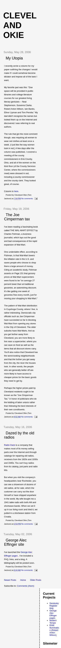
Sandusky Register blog (54, 605)
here (16, 191)
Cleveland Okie (20, 25)
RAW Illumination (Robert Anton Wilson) (54, 630)
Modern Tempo (53, 621)
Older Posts (35, 580)
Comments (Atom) (25, 586)
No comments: (27, 198)
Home (23, 580)
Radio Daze (10, 445)
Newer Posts (10, 580)
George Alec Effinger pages (53, 614)
